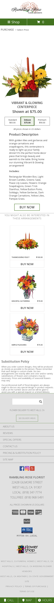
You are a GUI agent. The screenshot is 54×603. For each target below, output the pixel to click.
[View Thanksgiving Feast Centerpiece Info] (27, 240)
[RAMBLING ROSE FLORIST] (27, 14)
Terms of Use (27, 591)
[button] (27, 530)
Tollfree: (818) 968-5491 (27, 497)
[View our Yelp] (32, 469)
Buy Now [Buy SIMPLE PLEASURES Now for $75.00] (27, 352)
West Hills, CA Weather (13, 576)
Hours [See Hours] (45, 600)
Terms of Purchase (36, 586)
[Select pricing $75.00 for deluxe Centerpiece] (27, 121)
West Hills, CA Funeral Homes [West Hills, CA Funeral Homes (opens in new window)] (18, 561)
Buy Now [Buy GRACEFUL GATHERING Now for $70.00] (27, 308)
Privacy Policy (14, 586)
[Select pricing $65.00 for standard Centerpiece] (12, 121)
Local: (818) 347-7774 (27, 492)
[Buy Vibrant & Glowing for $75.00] (27, 207)
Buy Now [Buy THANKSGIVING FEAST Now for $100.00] (27, 264)
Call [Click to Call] (9, 600)
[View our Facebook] (22, 469)
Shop (13, 22)
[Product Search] (27, 401)
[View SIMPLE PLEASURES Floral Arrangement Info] (27, 328)
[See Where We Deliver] (27, 418)
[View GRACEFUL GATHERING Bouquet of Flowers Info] (27, 284)
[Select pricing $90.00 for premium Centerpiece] (42, 121)
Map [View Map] (27, 600)
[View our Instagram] (27, 469)
